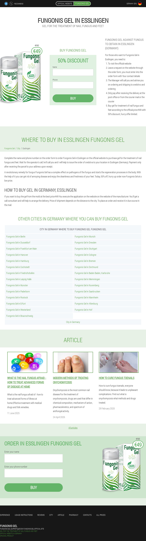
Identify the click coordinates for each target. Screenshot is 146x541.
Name (55, 67)
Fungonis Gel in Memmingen (87, 279)
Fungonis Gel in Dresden (85, 242)
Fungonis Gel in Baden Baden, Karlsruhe (92, 273)
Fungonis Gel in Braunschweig (19, 315)
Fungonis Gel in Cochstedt (18, 267)
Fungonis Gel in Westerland (18, 309)
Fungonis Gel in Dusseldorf (18, 242)
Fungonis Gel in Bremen (85, 260)
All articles (73, 427)
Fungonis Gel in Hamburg (17, 260)
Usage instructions (24, 515)
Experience (5, 515)
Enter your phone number (15, 466)
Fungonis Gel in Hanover (17, 254)
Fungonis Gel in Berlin (15, 236)
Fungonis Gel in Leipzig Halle (18, 279)
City (51, 515)
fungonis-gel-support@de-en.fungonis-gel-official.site (22, 529)
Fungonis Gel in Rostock (17, 297)
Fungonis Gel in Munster (17, 285)
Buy (73, 98)
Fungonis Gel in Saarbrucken (87, 291)
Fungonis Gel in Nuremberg (87, 285)
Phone (55, 80)
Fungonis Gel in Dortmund (86, 267)
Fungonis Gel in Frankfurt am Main (21, 248)
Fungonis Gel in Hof (83, 309)
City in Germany (73, 321)
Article (61, 515)
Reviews (41, 515)
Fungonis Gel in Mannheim (86, 297)
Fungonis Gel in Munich (85, 236)
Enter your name (11, 452)
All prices (100, 515)
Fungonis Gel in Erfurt (16, 303)
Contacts (87, 515)
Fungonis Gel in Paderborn (18, 291)
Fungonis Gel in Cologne (85, 254)
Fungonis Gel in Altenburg (86, 303)
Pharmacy (73, 515)
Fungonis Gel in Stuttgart (86, 248)
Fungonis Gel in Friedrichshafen (20, 273)
